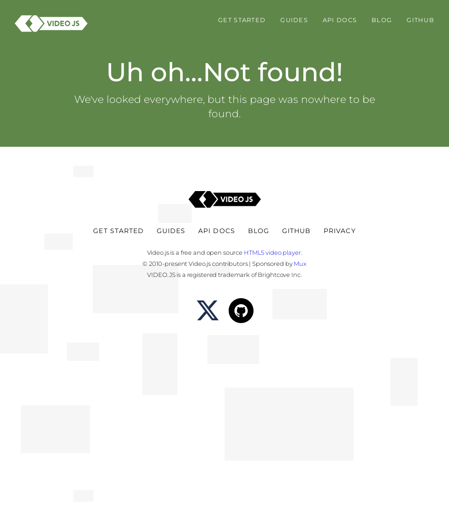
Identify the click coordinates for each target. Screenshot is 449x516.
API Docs (340, 20)
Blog (382, 20)
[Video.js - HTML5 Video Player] (51, 23)
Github (420, 20)
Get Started (242, 20)
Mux (300, 263)
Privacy (339, 231)
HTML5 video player (272, 252)
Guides (294, 20)
